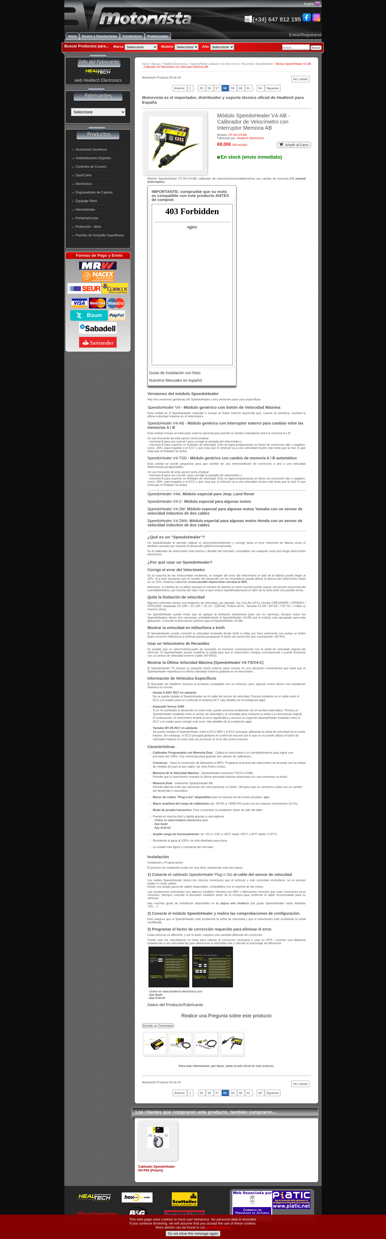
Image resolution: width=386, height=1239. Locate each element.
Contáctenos (132, 36)
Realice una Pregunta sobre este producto (226, 1015)
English (312, 3)
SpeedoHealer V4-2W (166, 509)
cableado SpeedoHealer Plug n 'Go (202, 874)
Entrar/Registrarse (305, 34)
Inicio (72, 36)
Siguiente (272, 88)
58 (225, 88)
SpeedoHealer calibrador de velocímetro (215, 63)
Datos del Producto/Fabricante (175, 1004)
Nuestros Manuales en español (175, 380)
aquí (262, 700)
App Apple (161, 823)
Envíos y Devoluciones (99, 36)
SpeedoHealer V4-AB (165, 423)
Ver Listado (300, 79)
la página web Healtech (232, 903)
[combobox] (296, 47)
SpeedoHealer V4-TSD (167, 458)
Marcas (155, 63)
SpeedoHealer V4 (163, 407)
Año (205, 46)
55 (202, 88)
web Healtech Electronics (98, 80)
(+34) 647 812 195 (272, 19)
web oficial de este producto (255, 1065)
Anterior (179, 88)
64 (260, 88)
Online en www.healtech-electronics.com (181, 820)
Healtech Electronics (175, 63)
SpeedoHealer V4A (163, 494)
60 (241, 88)
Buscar (316, 47)
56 (209, 88)
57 (218, 88)
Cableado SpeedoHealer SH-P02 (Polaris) (156, 1168)
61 (249, 88)
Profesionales (158, 36)
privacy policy (218, 1229)
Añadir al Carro (294, 145)
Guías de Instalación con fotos (175, 373)
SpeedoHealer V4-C (164, 501)
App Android (162, 827)
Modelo (167, 46)
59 (233, 88)
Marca (118, 46)
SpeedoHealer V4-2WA (167, 521)
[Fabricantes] (98, 112)
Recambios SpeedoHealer (257, 63)
